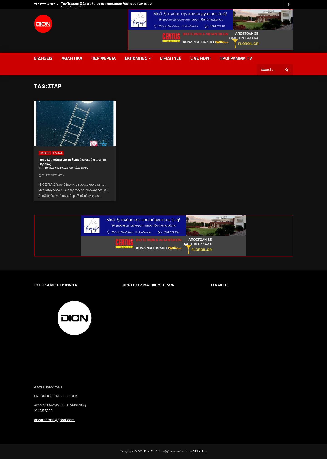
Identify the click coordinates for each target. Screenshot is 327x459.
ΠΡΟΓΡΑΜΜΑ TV (236, 58)
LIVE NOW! (200, 58)
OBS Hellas (199, 451)
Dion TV (149, 451)
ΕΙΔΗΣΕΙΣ (43, 58)
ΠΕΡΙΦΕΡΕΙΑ (103, 58)
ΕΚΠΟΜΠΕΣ (136, 58)
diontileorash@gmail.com (54, 420)
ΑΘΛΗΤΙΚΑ (72, 58)
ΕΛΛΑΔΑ (57, 153)
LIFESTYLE (170, 58)
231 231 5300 (43, 411)
